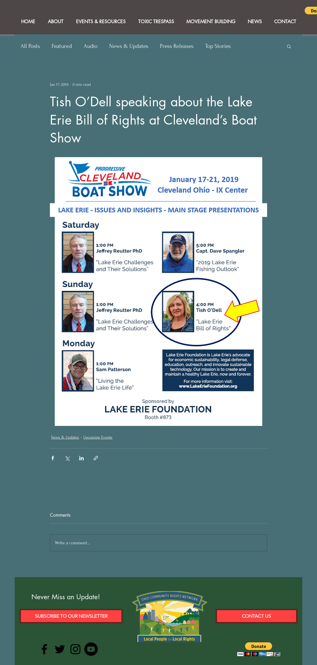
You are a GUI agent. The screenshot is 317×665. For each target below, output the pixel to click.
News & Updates (128, 46)
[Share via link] (96, 458)
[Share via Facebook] (52, 458)
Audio (90, 46)
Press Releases (176, 46)
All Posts (30, 46)
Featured (62, 46)
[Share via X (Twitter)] (67, 458)
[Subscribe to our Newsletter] (71, 616)
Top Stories (218, 46)
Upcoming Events (97, 437)
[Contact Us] (256, 616)
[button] (289, 46)
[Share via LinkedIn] (81, 458)
